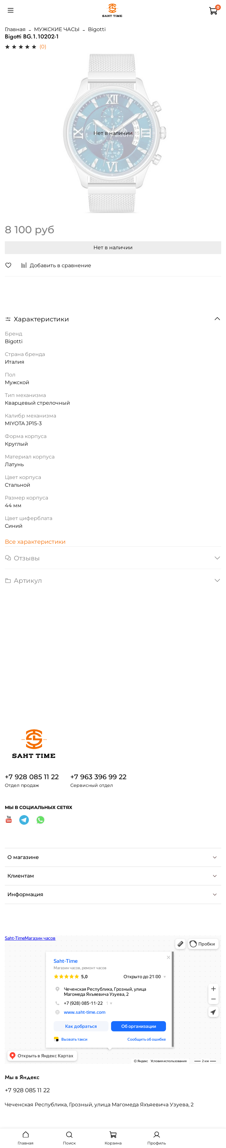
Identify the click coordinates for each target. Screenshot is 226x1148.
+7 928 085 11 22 (32, 777)
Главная (15, 29)
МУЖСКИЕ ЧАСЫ (57, 29)
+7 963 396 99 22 (98, 777)
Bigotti (97, 29)
